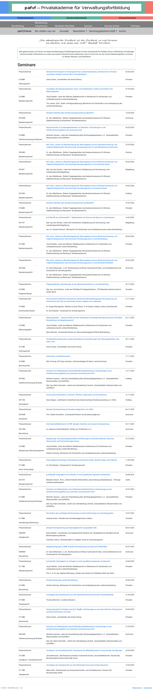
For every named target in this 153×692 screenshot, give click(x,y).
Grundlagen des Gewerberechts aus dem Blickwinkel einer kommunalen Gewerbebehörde (79, 595)
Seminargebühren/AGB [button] (102, 31)
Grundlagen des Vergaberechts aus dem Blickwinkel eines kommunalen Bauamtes (77, 665)
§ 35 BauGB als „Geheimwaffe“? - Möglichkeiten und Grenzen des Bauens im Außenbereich (80, 217)
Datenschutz (137, 688)
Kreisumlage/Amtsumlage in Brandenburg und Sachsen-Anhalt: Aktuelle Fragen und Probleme (81, 460)
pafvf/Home (26, 31)
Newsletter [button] (79, 31)
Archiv (122, 31)
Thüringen (135, 26)
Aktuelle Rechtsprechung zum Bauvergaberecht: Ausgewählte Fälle (71, 528)
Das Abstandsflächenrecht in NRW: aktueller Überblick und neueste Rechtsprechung (77, 424)
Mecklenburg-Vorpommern (41, 22)
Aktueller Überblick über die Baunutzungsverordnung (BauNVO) (70, 113)
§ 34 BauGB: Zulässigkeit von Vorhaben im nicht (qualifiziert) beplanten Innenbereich (78, 475)
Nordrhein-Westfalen (64, 26)
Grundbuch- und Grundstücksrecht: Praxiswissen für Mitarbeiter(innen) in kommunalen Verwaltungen (84, 650)
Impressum (148, 688)
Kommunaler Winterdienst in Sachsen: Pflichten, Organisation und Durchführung (76, 395)
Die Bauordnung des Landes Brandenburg (62, 580)
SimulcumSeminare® (76, 18)
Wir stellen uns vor (46, 31)
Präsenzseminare (25, 18)
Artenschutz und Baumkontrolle (58, 356)
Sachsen (88, 26)
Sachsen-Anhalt (111, 26)
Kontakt (65, 31)
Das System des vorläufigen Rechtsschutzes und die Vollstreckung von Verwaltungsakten (80, 513)
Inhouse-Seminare (127, 18)
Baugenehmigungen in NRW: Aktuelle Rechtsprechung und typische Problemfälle (76, 547)
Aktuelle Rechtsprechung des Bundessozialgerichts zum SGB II (70, 409)
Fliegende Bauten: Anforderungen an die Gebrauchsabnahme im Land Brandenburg (77, 284)
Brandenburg (18, 26)
